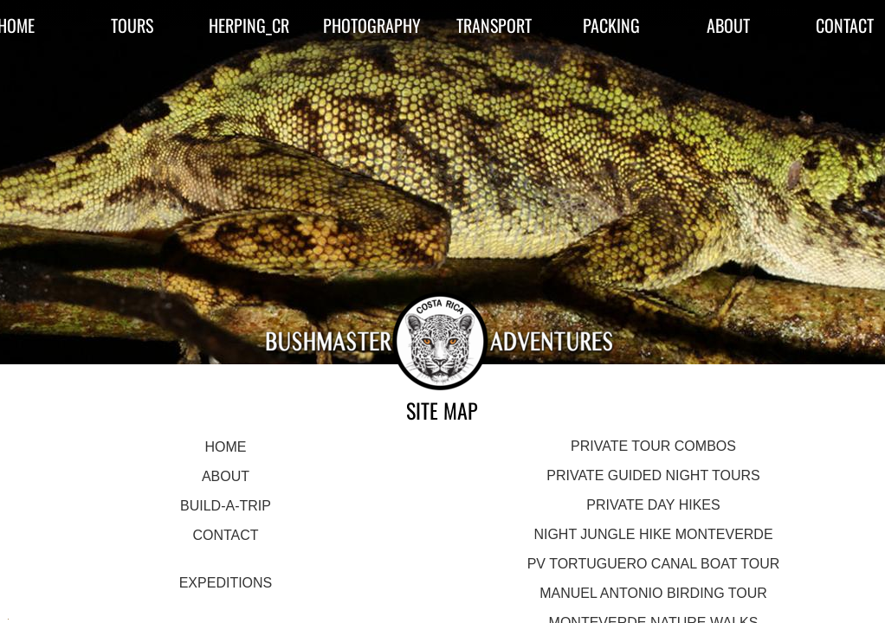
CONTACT (225, 535)
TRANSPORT (494, 25)
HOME (225, 447)
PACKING (611, 25)
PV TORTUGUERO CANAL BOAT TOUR (653, 563)
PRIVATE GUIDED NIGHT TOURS (653, 475)
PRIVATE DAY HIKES (653, 505)
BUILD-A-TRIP (225, 505)
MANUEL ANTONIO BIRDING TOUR (653, 593)
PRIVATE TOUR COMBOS (653, 446)
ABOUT (728, 25)
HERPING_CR (249, 25)
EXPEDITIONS (226, 582)
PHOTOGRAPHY (372, 25)
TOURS (132, 25)
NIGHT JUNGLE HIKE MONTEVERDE (652, 534)
